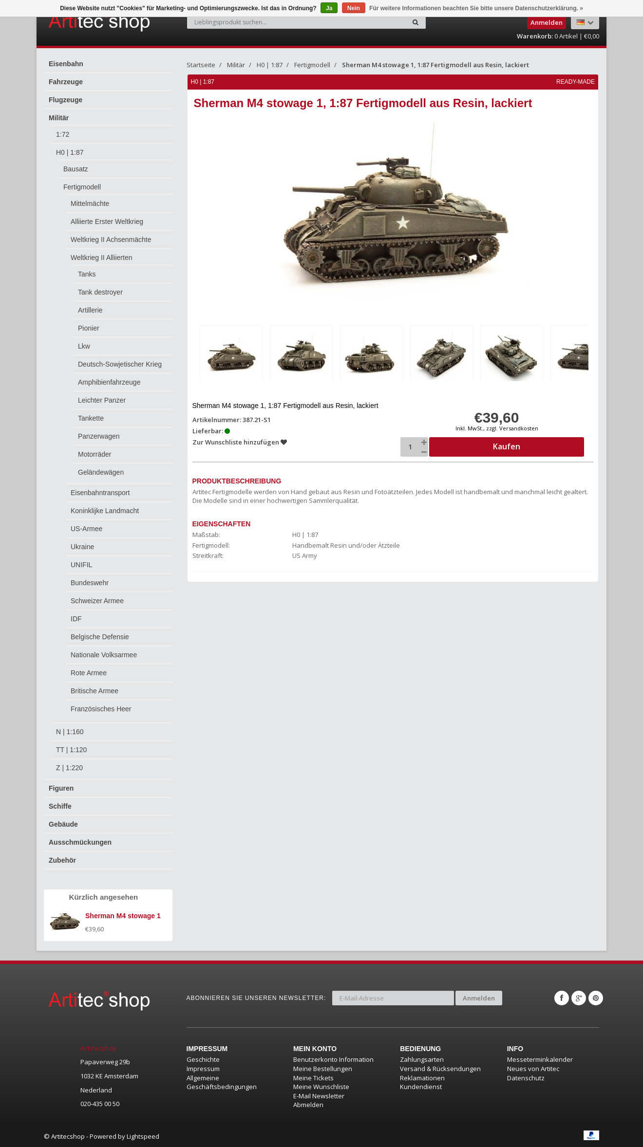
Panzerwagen (99, 436)
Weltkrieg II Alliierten (101, 257)
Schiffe (60, 806)
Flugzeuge (65, 100)
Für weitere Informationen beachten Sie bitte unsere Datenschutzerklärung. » (476, 8)
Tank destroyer (100, 292)
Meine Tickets (313, 1077)
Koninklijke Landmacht (105, 511)
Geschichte (203, 1059)
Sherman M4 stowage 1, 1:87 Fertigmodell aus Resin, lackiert (435, 64)
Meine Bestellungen (322, 1068)
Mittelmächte (90, 203)
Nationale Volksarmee (104, 655)
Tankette (91, 418)
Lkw (84, 346)
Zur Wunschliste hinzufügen (239, 442)
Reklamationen (422, 1077)
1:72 (62, 134)
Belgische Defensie (100, 637)
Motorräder (94, 454)
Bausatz (75, 169)
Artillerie (90, 310)
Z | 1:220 (69, 768)
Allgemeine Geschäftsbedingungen (222, 1082)
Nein (353, 8)
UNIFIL (81, 565)
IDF (76, 619)
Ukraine (82, 547)
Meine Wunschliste (321, 1086)
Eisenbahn (66, 64)
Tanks (87, 274)
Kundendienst (421, 1086)
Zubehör (62, 860)
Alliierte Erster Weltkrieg (107, 221)
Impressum (203, 1068)
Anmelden (479, 998)
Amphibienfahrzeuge (109, 382)
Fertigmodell (82, 187)
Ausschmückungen (80, 842)
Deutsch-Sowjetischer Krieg (120, 364)
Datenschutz (526, 1077)
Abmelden (308, 1104)
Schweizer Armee (97, 601)
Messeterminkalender (540, 1059)
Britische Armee (94, 691)
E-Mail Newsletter (318, 1096)
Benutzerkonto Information (333, 1059)
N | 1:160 (70, 732)
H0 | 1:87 (70, 152)
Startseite (201, 64)
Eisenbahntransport (100, 493)
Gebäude (63, 824)
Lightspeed (143, 1136)
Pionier (88, 328)
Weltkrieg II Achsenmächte (111, 239)
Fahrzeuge (66, 82)
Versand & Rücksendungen (440, 1068)
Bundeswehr (90, 583)
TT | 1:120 (71, 750)
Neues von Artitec (533, 1068)
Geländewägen (101, 472)
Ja (329, 8)
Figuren (61, 788)
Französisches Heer (101, 709)
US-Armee (86, 529)
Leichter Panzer (102, 400)
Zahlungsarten (422, 1059)
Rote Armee (89, 673)
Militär (59, 118)
